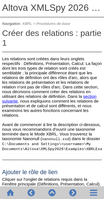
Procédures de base (53, 24)
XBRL (27, 24)
